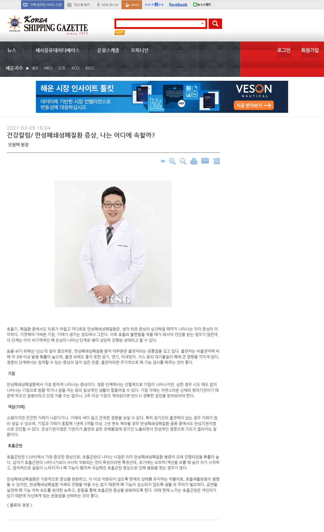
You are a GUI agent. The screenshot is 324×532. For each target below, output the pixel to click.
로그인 (283, 50)
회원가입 (310, 50)
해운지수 (14, 68)
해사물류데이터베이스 (57, 50)
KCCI (75, 68)
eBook (135, 5)
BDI (35, 68)
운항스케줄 (108, 50)
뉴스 (11, 50)
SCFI (61, 68)
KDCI (90, 68)
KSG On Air (110, 5)
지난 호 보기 (82, 5)
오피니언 (139, 50)
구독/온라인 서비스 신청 (46, 5)
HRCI (48, 68)
